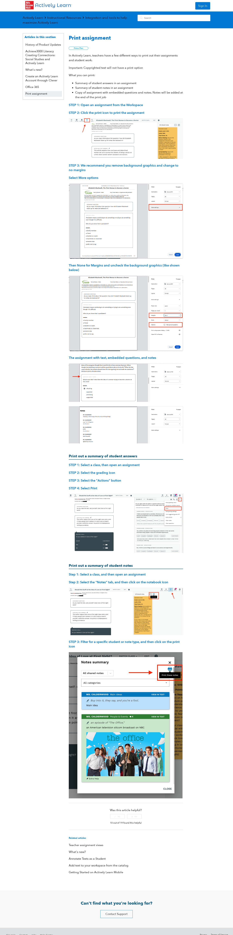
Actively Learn (33, 18)
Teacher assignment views (86, 845)
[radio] (117, 816)
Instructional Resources (64, 18)
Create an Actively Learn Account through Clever (41, 78)
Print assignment (36, 94)
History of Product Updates (43, 45)
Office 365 (32, 87)
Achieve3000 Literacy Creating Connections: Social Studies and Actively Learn (40, 57)
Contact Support (116, 914)
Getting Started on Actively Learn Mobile (96, 872)
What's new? (33, 70)
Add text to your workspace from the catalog (98, 866)
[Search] (174, 18)
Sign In (202, 6)
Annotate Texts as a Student (87, 859)
